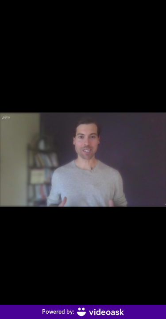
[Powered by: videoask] (83, 312)
